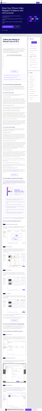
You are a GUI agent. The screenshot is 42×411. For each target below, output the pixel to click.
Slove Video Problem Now (7, 26)
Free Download (14, 71)
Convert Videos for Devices (8, 35)
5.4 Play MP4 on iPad (32, 60)
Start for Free (28, 409)
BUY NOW (17, 26)
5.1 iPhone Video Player (33, 54)
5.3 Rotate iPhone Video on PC (34, 58)
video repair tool (15, 171)
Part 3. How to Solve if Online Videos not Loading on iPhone (13, 79)
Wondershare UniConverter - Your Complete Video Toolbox (19, 190)
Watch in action (4, 30)
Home (3, 35)
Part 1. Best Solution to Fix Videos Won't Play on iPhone (12, 75)
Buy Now (34, 409)
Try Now (38, 2)
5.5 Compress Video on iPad (33, 62)
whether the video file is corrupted (14, 170)
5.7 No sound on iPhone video (34, 67)
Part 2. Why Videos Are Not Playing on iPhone (11, 77)
